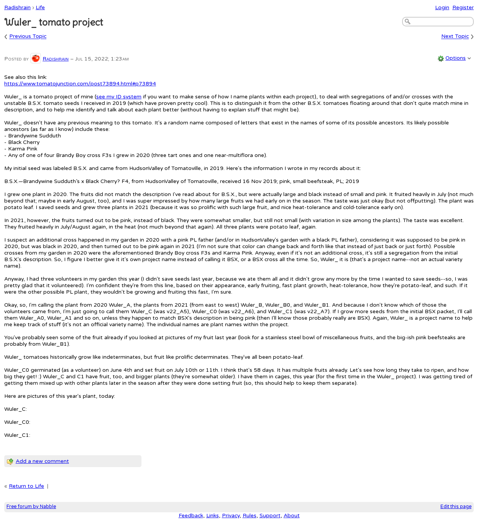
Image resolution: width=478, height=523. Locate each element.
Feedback (191, 515)
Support (270, 515)
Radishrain (17, 7)
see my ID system (118, 96)
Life (40, 7)
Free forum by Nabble (31, 507)
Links (212, 515)
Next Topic (455, 36)
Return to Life (26, 486)
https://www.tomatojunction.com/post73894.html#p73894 (80, 83)
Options (455, 58)
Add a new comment (42, 461)
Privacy (231, 515)
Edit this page (455, 507)
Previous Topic (27, 36)
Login (442, 7)
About (292, 515)
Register (463, 7)
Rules (249, 515)
